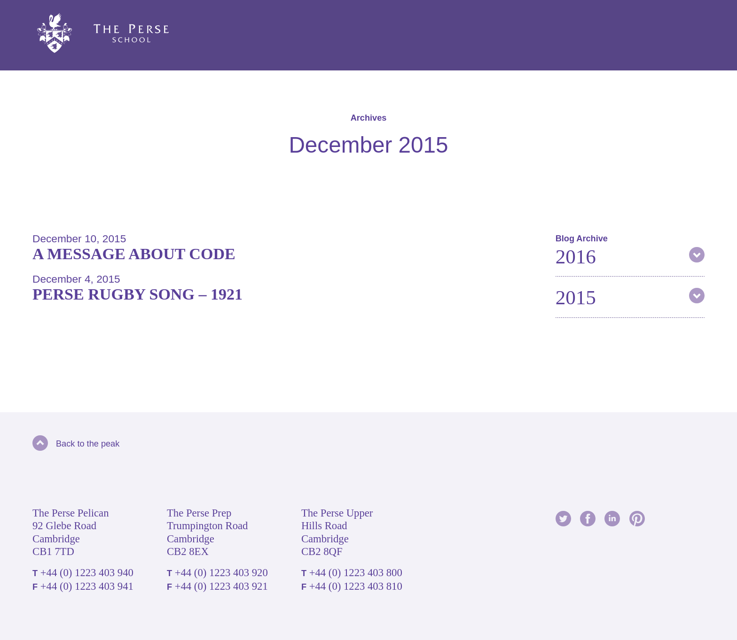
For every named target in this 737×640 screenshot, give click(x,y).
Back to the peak (75, 443)
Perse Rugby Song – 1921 (137, 294)
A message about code (133, 253)
